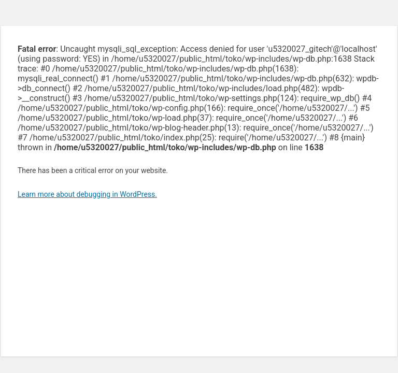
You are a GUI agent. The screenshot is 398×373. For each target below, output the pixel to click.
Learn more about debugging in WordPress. (87, 194)
